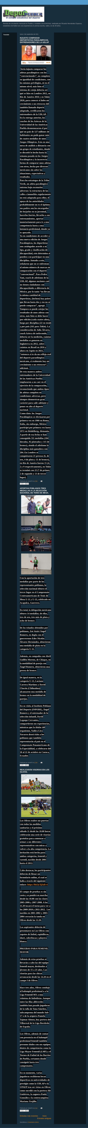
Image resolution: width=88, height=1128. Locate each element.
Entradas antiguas (44, 1118)
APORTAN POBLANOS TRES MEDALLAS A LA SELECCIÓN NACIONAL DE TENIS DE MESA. (34, 490)
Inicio (44, 1116)
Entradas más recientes (29, 1116)
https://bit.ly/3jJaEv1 (37, 884)
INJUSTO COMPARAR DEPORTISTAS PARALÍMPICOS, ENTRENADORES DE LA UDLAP (34, 40)
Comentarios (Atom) (33, 1122)
